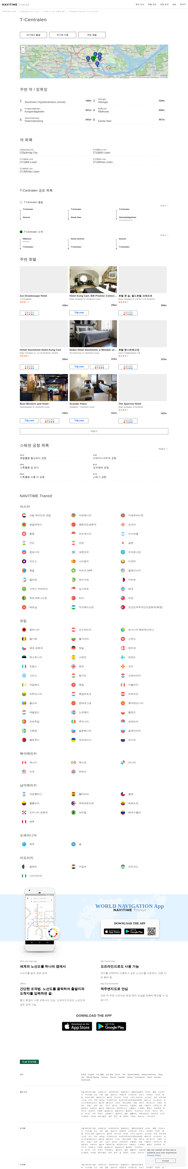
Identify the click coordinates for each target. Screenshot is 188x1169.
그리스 (107, 1105)
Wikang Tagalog (92, 1077)
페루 (110, 1116)
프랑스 (89, 1105)
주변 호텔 (92, 35)
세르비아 (91, 1111)
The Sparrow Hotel (130, 403)
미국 (94, 1114)
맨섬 (140, 1105)
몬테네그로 (110, 1108)
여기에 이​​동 (62, 35)
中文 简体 (109, 1075)
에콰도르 (154, 1114)
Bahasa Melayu (134, 1075)
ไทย (124, 1075)
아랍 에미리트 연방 (88, 1092)
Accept (165, 1161)
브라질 (93, 1116)
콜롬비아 (133, 1114)
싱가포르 (148, 1097)
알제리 (125, 1116)
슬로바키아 (119, 1111)
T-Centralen (33, 19)
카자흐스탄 (132, 1095)
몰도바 (101, 1108)
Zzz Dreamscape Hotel (33, 296)
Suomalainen (140, 1077)
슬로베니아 (108, 1111)
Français (104, 1077)
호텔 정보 (152, 4)
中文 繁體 (100, 1075)
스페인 (159, 1103)
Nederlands (85, 1080)
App (174, 4)
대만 (95, 1100)
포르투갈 (157, 1108)
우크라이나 (139, 1111)
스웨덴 (99, 1111)
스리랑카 (149, 1095)
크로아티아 (123, 1105)
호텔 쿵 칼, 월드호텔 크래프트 (135, 296)
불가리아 (109, 1103)
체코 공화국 (126, 1103)
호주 (115, 1116)
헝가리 (114, 1105)
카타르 (125, 1097)
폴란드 (149, 1108)
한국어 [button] (183, 4)
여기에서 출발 (33, 35)
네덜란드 (132, 1108)
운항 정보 (164, 4)
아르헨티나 (109, 1114)
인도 (95, 1095)
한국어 (117, 1075)
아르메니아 (102, 1092)
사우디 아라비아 (136, 1097)
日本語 (83, 1075)
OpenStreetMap (144, 77)
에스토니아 (150, 1103)
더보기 (164, 206)
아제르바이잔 (114, 1092)
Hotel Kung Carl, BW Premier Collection (94, 296)
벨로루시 (129, 1111)
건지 (101, 1105)
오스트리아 (157, 1100)
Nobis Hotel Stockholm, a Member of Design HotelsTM (103, 350)
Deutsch (113, 1077)
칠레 (126, 1114)
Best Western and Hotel (34, 403)
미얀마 (157, 1095)
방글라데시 (125, 1092)
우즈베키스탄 (112, 1100)
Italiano (130, 1077)
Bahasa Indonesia (149, 1075)
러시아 (147, 1111)
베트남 (102, 1100)
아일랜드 (133, 1105)
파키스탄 (117, 1097)
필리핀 (109, 1097)
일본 (106, 1095)
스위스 (117, 1103)
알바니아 (147, 1100)
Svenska (157, 1077)
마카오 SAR (89, 1097)
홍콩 (154, 1092)
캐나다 (155, 1111)
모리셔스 (141, 1116)
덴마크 (141, 1103)
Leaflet (132, 77)
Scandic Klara (78, 403)
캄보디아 (114, 1095)
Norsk (149, 1077)
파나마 (87, 1114)
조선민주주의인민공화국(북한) (130, 1100)
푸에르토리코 (144, 1114)
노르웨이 (141, 1108)
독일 (135, 1103)
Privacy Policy (154, 1155)
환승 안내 (140, 4)
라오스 (141, 1095)
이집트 (133, 1116)
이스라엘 (88, 1095)
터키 (90, 1100)
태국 (155, 1097)
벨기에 (101, 1103)
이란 (101, 1095)
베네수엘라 (102, 1116)
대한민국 (122, 1095)
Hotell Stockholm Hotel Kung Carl (40, 350)
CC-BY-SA (164, 77)
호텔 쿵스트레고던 (129, 350)
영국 (95, 1105)
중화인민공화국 (137, 1092)
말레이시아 (100, 1097)
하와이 (100, 1114)
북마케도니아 (122, 1108)
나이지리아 (151, 1116)
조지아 (148, 1092)
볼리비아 (119, 1114)
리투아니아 (157, 1105)
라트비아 (93, 1108)
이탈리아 (147, 1105)
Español (122, 1077)
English (91, 1075)
